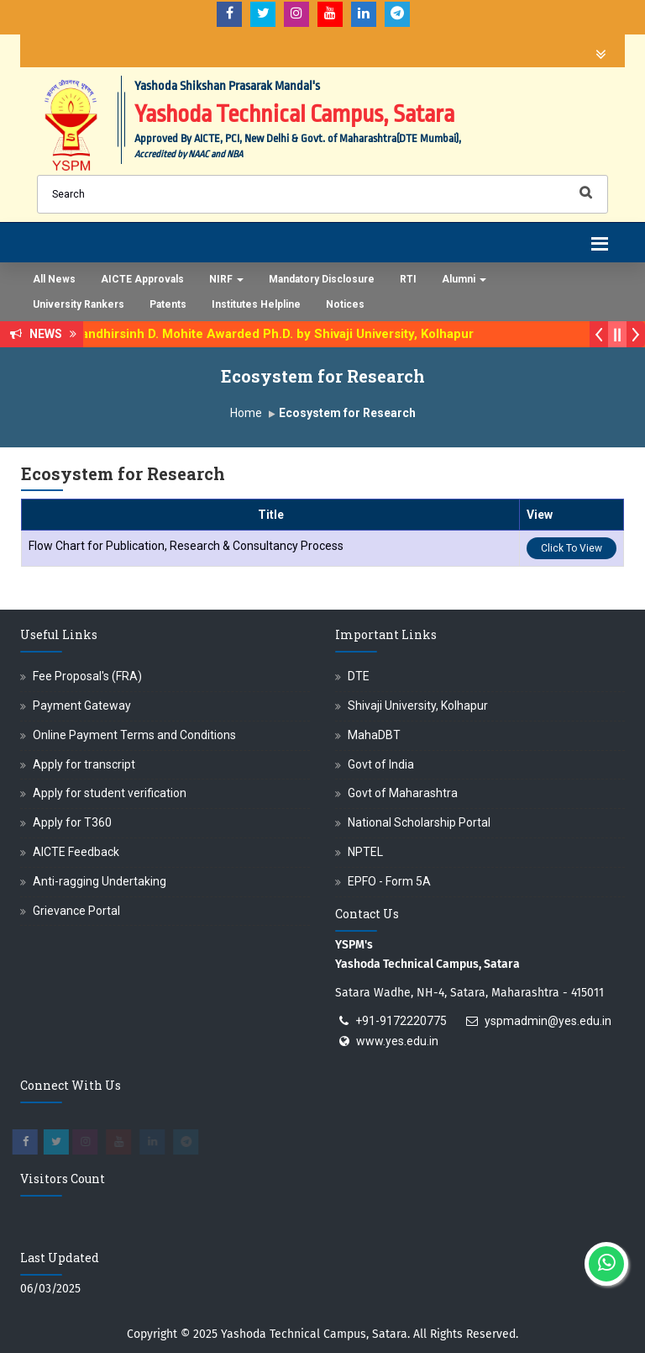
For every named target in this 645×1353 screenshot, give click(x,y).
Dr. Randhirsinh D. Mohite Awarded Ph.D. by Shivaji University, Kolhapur (274, 333)
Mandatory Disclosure (322, 279)
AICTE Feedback (76, 852)
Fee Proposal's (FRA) (87, 676)
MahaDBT (374, 735)
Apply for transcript (84, 764)
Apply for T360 (72, 822)
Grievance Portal (76, 910)
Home (246, 413)
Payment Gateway (82, 705)
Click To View (571, 548)
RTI (408, 279)
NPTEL (365, 852)
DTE (359, 676)
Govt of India (381, 764)
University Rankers (78, 304)
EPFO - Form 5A (389, 881)
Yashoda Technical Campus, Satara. (315, 1334)
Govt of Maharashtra (403, 793)
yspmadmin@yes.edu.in (548, 1021)
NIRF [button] (226, 279)
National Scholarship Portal (419, 822)
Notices (345, 304)
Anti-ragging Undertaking (99, 881)
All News (54, 279)
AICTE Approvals (142, 279)
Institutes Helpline (256, 304)
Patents (167, 304)
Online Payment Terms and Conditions (134, 735)
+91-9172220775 (401, 1021)
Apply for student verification (109, 793)
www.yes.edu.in (397, 1041)
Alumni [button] (464, 279)
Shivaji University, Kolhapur (418, 705)
